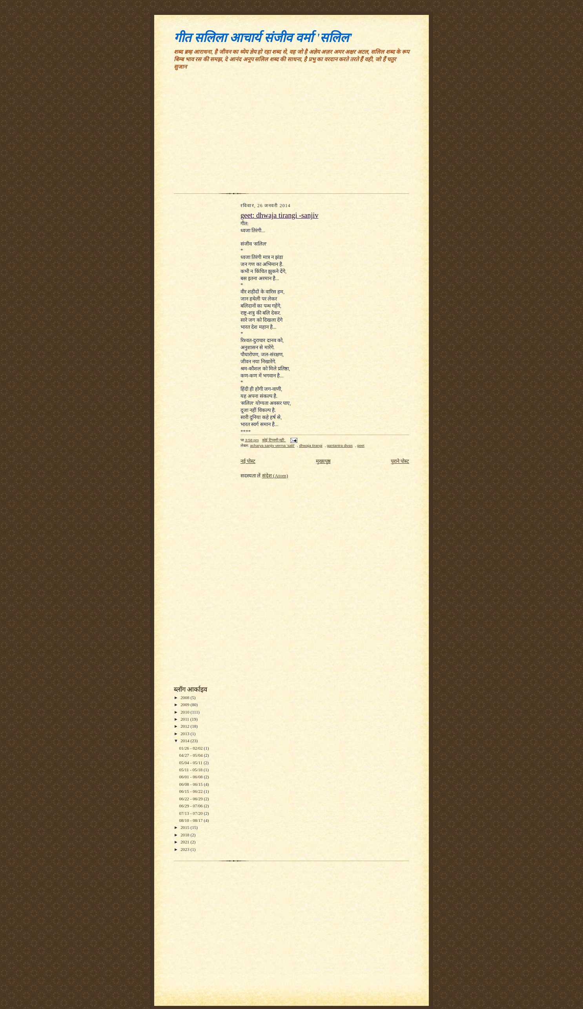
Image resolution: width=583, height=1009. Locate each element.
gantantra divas (340, 445)
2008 (185, 697)
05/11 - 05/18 (191, 769)
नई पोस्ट (247, 461)
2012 (185, 726)
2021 (185, 842)
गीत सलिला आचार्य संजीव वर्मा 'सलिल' (263, 38)
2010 (185, 712)
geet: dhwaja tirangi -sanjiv (279, 215)
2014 (185, 740)
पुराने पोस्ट (400, 461)
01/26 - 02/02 (191, 748)
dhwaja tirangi (310, 445)
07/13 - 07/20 (191, 813)
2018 (185, 834)
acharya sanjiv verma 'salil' (272, 445)
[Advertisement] (291, 134)
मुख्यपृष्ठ (323, 461)
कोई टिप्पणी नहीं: (274, 440)
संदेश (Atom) (275, 476)
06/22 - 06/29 (191, 798)
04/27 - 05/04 (191, 755)
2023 (185, 849)
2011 (185, 719)
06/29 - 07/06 (191, 805)
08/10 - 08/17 (191, 820)
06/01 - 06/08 (191, 776)
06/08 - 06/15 (191, 784)
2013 (185, 733)
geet (360, 445)
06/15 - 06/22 (191, 791)
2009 (185, 704)
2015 (185, 827)
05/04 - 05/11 (191, 762)
